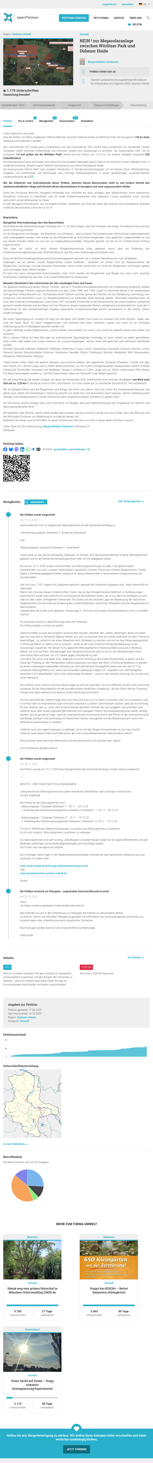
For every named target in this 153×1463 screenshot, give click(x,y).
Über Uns (136, 18)
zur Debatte (135, 957)
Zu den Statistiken (14, 1143)
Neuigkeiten (46, 119)
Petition (7, 121)
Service (119, 18)
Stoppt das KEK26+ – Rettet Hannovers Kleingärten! (109, 1290)
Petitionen (101, 18)
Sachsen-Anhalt (21, 34)
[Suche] (148, 18)
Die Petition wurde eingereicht (37, 514)
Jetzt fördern (76, 1449)
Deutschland (32, 1329)
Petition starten (74, 18)
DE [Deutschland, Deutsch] (143, 4)
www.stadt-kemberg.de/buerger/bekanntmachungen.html (54, 865)
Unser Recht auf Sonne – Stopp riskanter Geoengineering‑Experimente (32, 1384)
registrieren (109, 4)
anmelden (127, 4)
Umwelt (84, 34)
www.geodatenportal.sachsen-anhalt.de (43, 873)
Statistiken (87, 121)
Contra (86, 967)
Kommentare (67, 119)
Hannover (109, 1237)
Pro (7, 967)
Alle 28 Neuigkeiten (130, 501)
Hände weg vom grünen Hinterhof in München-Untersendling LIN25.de (32, 1290)
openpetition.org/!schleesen (71, 449)
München (32, 1237)
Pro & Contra (25, 119)
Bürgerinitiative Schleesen (103, 61)
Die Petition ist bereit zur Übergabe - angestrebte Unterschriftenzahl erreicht (64, 891)
